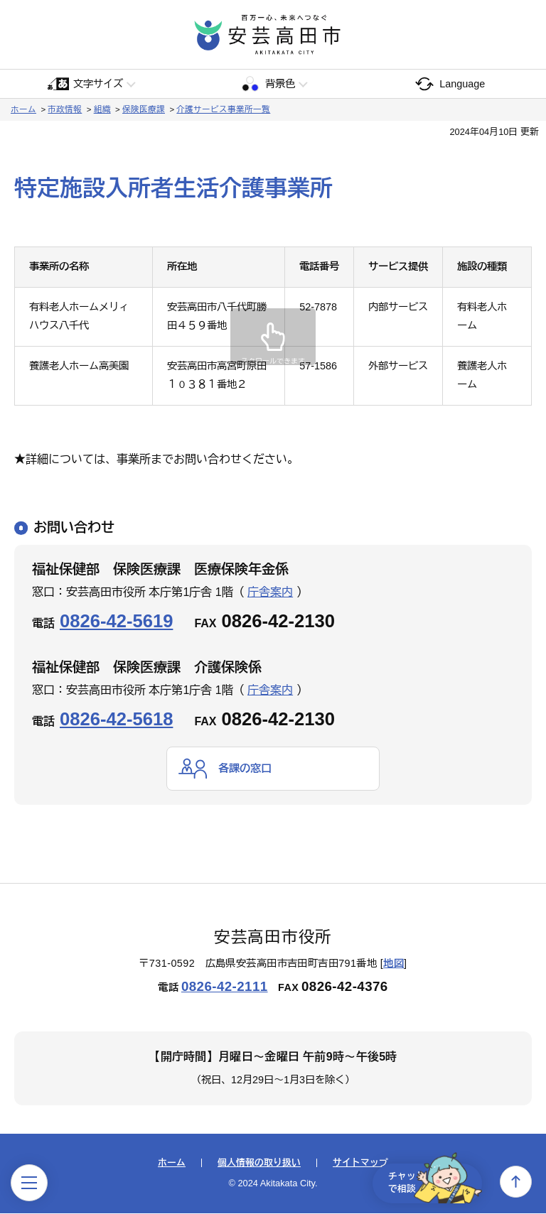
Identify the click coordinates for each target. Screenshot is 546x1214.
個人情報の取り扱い (259, 1164)
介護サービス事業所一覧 (223, 109)
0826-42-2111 (224, 987)
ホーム (23, 109)
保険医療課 (143, 109)
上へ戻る (516, 1182)
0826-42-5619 (116, 621)
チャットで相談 (428, 1181)
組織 (102, 109)
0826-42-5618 (116, 719)
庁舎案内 (270, 592)
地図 (393, 964)
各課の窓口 (246, 768)
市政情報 (65, 109)
